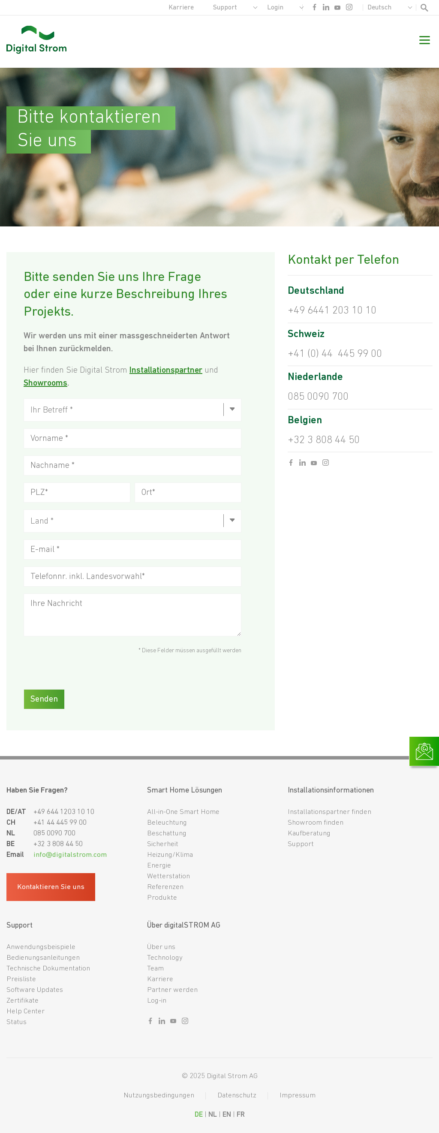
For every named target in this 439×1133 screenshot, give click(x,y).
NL (212, 1114)
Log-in (156, 1000)
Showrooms (45, 383)
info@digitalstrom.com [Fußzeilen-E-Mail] (70, 855)
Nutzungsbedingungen (158, 1095)
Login (275, 7)
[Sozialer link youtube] (337, 9)
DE (199, 1114)
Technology (165, 957)
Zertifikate (22, 1000)
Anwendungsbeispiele (40, 947)
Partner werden (172, 990)
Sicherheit (162, 844)
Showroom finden (315, 822)
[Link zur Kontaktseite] (424, 751)
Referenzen (165, 887)
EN (227, 1114)
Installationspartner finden (329, 812)
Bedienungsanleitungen (43, 957)
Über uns (161, 947)
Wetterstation (168, 876)
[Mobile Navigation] (425, 42)
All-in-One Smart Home (183, 812)
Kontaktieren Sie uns (50, 887)
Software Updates (34, 990)
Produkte (162, 897)
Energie (159, 865)
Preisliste (21, 979)
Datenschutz (236, 1095)
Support (225, 7)
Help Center (25, 1011)
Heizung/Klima (170, 855)
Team (155, 968)
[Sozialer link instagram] (349, 9)
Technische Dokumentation (48, 968)
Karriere (181, 7)
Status (16, 1022)
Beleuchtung (167, 822)
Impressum (298, 1095)
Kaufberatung (309, 833)
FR (241, 1114)
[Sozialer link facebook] (314, 9)
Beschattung (166, 833)
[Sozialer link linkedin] (326, 9)
